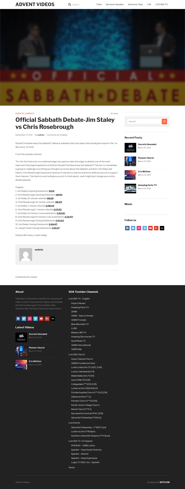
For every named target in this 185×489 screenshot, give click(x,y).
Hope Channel (78, 303)
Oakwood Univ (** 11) (81, 397)
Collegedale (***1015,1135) (84, 384)
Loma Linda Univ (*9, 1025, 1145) (86, 367)
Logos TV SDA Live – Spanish (85, 462)
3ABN (74, 311)
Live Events (74, 423)
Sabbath (29, 113)
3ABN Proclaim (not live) (83, 363)
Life (149, 4)
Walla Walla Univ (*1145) (82, 376)
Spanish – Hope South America (86, 450)
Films (99, 4)
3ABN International (81, 345)
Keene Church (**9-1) (81, 409)
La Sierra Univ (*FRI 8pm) (83, 431)
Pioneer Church (146, 158)
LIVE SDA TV (161, 4)
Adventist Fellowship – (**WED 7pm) (88, 427)
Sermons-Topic (135, 4)
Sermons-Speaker (115, 4)
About (72, 467)
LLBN (74, 328)
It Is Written (144, 171)
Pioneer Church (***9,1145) (84, 401)
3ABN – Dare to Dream (82, 316)
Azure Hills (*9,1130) (80, 380)
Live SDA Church (77, 354)
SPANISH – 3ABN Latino (83, 445)
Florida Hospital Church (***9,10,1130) (89, 392)
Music (128, 204)
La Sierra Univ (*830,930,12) (84, 388)
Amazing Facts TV (147, 185)
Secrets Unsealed (147, 144)
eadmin (40, 135)
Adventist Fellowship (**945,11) (86, 417)
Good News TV (78, 341)
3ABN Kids (76, 349)
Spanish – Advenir (80, 454)
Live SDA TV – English (79, 298)
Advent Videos (34, 4)
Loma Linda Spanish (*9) (82, 371)
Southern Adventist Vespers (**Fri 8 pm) (90, 436)
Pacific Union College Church (85, 405)
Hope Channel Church (82, 359)
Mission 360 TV (78, 332)
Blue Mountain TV (80, 324)
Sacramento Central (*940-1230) (87, 413)
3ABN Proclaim (78, 320)
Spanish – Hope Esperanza (84, 458)
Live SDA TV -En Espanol (80, 441)
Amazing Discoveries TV (83, 336)
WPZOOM (165, 482)
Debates (19, 113)
